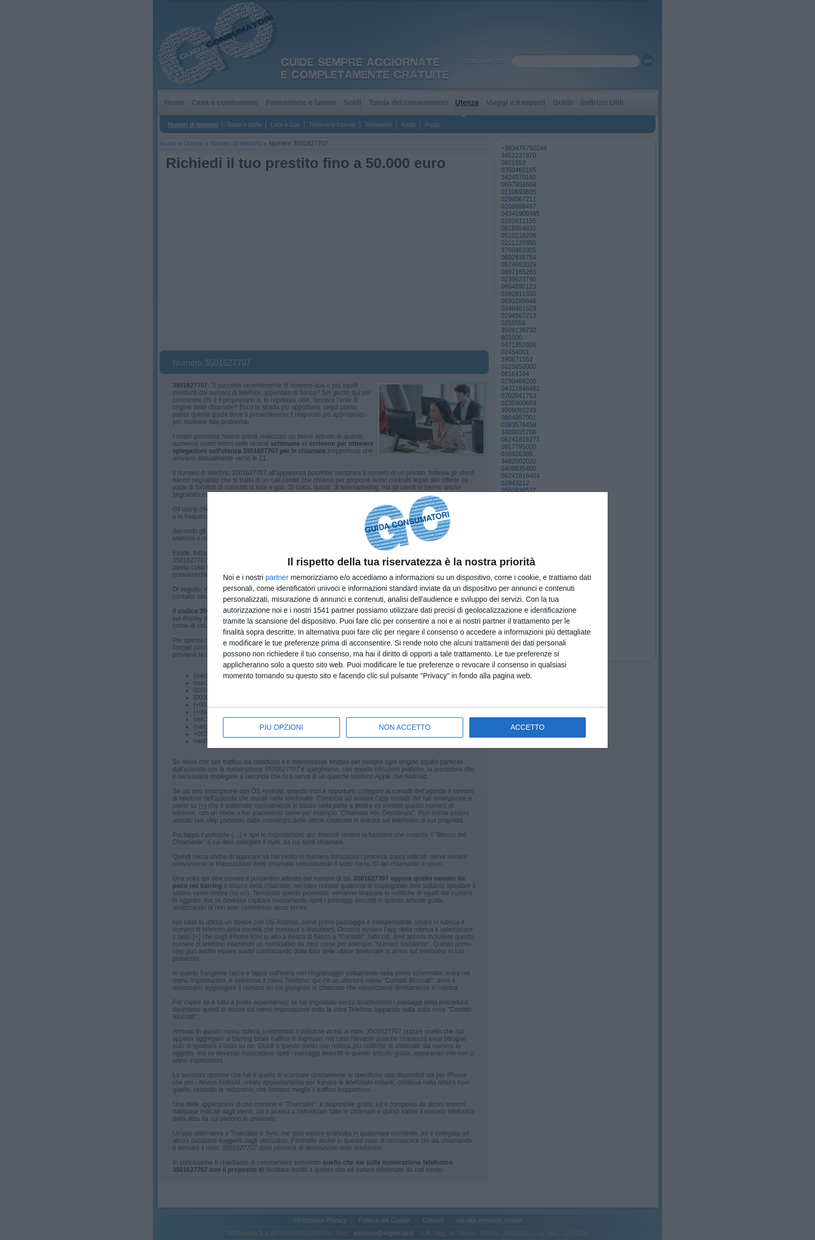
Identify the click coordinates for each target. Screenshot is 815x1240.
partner (277, 577)
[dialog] (407, 620)
